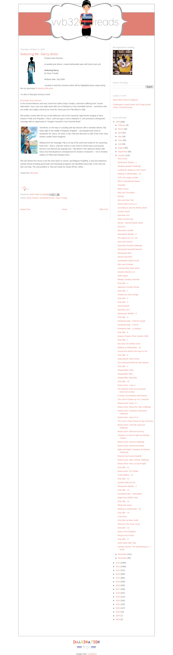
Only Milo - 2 (123, 291)
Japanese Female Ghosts (128, 287)
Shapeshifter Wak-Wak (127, 378)
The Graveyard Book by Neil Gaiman (133, 362)
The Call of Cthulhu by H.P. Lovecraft (133, 399)
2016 (118, 585)
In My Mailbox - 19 (125, 475)
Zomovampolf (123, 306)
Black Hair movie (125, 505)
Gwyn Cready (61, 198)
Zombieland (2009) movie (128, 261)
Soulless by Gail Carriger (128, 295)
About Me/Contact (120, 100)
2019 (118, 597)
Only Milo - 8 (123, 355)
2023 (118, 612)
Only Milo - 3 (123, 298)
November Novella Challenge (130, 245)
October (121, 155)
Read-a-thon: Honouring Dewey (131, 446)
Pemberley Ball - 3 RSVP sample (131, 321)
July (120, 144)
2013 (118, 574)
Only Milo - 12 (123, 479)
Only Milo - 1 (123, 283)
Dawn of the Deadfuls (127, 532)
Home (64, 209)
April (120, 133)
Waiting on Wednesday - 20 (129, 509)
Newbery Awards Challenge (129, 166)
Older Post (103, 209)
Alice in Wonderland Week (129, 181)
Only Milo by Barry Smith (128, 520)
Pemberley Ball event (44, 88)
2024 (118, 616)
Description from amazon (30, 100)
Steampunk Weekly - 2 (127, 234)
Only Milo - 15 (123, 513)
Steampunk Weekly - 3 (127, 313)
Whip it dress (123, 189)
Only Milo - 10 (123, 381)
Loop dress (122, 516)
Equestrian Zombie (126, 230)
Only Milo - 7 (123, 340)
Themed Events (125, 107)
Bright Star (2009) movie (128, 498)
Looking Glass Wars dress (129, 268)
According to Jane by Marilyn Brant (132, 208)
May (120, 136)
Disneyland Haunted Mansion (130, 249)
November (122, 554)
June (120, 140)
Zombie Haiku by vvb (126, 482)
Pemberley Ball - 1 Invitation (129, 329)
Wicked (121, 196)
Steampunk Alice (125, 253)
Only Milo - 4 (123, 302)
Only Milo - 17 (123, 539)
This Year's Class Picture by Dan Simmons (135, 421)
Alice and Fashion (125, 242)
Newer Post (25, 209)
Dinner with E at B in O (127, 204)
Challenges (117, 104)
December (122, 558)
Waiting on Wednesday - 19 (129, 347)
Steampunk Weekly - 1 (127, 162)
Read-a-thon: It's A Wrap (128, 471)
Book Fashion (33, 198)
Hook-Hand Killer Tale (127, 543)
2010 (118, 563)
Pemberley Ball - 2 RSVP (128, 325)
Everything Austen (47, 198)
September (123, 152)
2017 (118, 589)
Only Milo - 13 (123, 490)
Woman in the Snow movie (129, 524)
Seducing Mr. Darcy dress (128, 359)
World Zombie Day (125, 219)
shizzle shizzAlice (125, 257)
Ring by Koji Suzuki (126, 535)
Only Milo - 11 (123, 467)
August (121, 148)
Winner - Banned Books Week (130, 223)
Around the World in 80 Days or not (132, 351)
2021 (118, 604)
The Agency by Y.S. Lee (128, 238)
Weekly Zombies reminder (128, 279)
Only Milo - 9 (123, 366)
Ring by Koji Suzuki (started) (130, 456)
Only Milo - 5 (123, 317)
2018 (118, 593)
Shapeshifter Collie (126, 370)
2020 (118, 600)
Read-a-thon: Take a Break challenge (133, 460)
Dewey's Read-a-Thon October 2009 (133, 336)
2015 (118, 582)
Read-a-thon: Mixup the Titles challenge (134, 407)
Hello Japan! (123, 276)
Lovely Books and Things (134, 104)
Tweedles (122, 185)
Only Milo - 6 (123, 332)
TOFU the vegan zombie (128, 177)
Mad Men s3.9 (124, 310)
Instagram (133, 100)
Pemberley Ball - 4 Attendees (130, 494)
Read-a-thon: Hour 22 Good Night (132, 464)
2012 (118, 570)
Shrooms (121, 227)
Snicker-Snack (124, 211)
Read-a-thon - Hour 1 (126, 385)
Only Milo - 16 (123, 528)
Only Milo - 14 (123, 501)
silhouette (34, 173)
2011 (118, 566)
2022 (118, 608)
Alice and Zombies (125, 264)
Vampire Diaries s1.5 (126, 272)
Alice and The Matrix (126, 193)
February (122, 125)
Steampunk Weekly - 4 (127, 486)
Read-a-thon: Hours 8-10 (128, 417)
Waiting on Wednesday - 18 (129, 174)
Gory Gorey (122, 159)
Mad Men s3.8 (124, 215)
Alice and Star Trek (126, 200)
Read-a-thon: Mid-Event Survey (131, 431)
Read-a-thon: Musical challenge (131, 442)
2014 (118, 578)
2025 (118, 619)
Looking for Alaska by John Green (132, 170)
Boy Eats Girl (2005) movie (129, 344)
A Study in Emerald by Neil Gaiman (132, 396)
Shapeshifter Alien (125, 374)
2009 (118, 122)
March (121, 129)
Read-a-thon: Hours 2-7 (127, 403)
